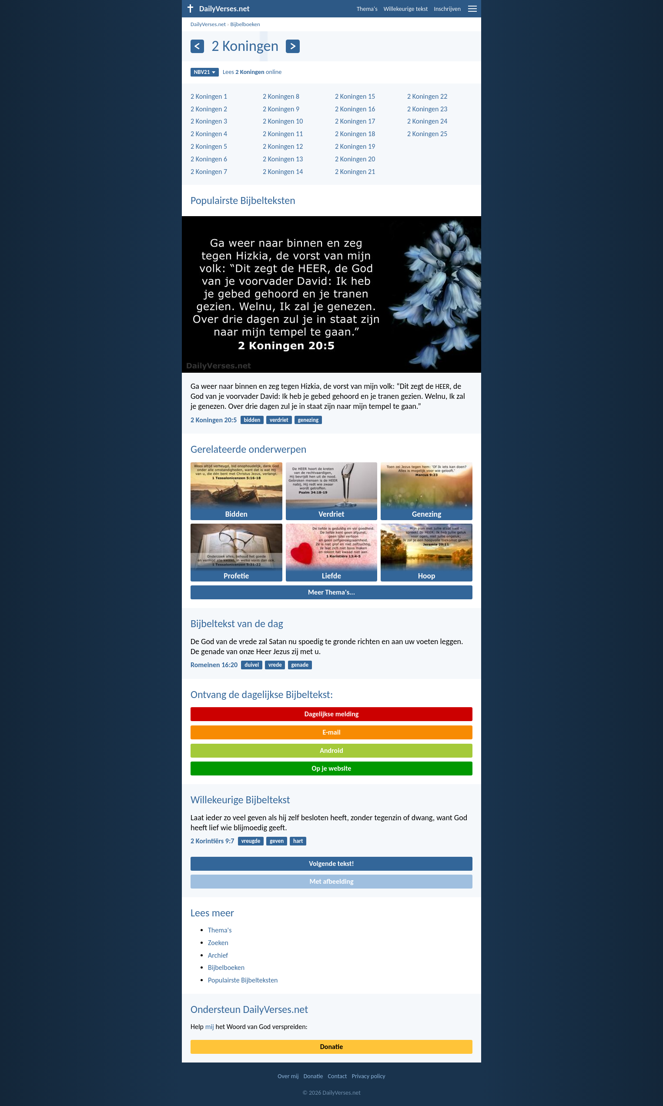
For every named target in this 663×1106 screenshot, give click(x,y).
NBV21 (205, 72)
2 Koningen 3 (209, 121)
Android (331, 750)
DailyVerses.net (208, 24)
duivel (251, 665)
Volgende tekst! (331, 863)
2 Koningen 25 (427, 134)
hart (298, 841)
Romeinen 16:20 (214, 665)
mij (209, 1026)
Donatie (331, 1047)
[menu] (472, 12)
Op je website (332, 768)
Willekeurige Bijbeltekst (240, 799)
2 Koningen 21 (355, 171)
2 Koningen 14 (283, 171)
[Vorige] (197, 46)
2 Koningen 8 (281, 96)
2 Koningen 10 (283, 121)
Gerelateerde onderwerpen (248, 449)
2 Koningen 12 (283, 146)
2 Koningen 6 (209, 159)
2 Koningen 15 (355, 96)
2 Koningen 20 (355, 159)
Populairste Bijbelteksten (243, 200)
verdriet (279, 420)
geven (277, 841)
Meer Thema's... (331, 592)
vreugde (251, 841)
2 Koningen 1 (209, 96)
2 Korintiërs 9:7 (212, 841)
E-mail (331, 732)
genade (299, 665)
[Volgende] (292, 46)
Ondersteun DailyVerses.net (249, 1009)
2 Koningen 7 (209, 171)
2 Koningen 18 (355, 134)
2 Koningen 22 (427, 96)
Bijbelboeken (245, 24)
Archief (218, 955)
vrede (275, 665)
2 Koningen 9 (281, 109)
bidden (252, 420)
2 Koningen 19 (355, 146)
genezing (308, 420)
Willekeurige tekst (406, 9)
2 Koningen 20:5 (214, 420)
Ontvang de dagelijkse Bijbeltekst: (262, 694)
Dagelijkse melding (332, 714)
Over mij (288, 1076)
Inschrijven (447, 9)
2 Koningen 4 (209, 134)
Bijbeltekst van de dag (237, 623)
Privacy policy (368, 1076)
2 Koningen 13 (283, 159)
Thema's (367, 9)
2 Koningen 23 (427, 109)
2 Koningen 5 (209, 146)
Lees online (252, 72)
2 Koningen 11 (283, 134)
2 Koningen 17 (355, 121)
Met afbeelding (331, 881)
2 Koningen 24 (427, 121)
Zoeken (218, 943)
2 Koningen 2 (209, 109)
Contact (337, 1076)
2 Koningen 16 (355, 109)
